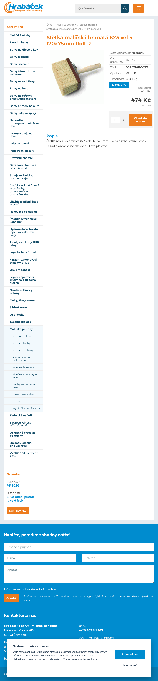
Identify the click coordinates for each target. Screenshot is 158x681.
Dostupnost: (118, 53)
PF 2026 (13, 485)
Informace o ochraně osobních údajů (30, 589)
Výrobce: (116, 73)
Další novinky (17, 510)
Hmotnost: (117, 79)
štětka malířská (88, 24)
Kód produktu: (117, 60)
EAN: (113, 67)
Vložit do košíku (140, 120)
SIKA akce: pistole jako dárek (21, 498)
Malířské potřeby (66, 24)
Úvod (49, 24)
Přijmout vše (130, 654)
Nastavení (130, 665)
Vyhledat (125, 8)
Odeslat (11, 598)
